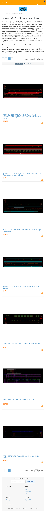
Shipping (8, 499)
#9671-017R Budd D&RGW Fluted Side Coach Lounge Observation (22, 230)
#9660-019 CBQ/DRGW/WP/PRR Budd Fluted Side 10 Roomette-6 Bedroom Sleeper (22, 174)
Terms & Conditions (10, 504)
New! (26, 493)
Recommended (18, 63)
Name (29, 63)
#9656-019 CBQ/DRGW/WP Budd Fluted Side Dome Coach (21, 287)
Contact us (27, 502)
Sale (26, 489)
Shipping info (28, 499)
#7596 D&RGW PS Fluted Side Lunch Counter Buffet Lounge (21, 457)
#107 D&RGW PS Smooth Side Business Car (18, 399)
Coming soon (28, 491)
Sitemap (8, 502)
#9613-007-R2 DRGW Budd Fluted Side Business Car (21, 343)
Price (25, 63)
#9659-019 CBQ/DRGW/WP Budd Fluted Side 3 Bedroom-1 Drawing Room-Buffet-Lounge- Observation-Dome (22, 116)
